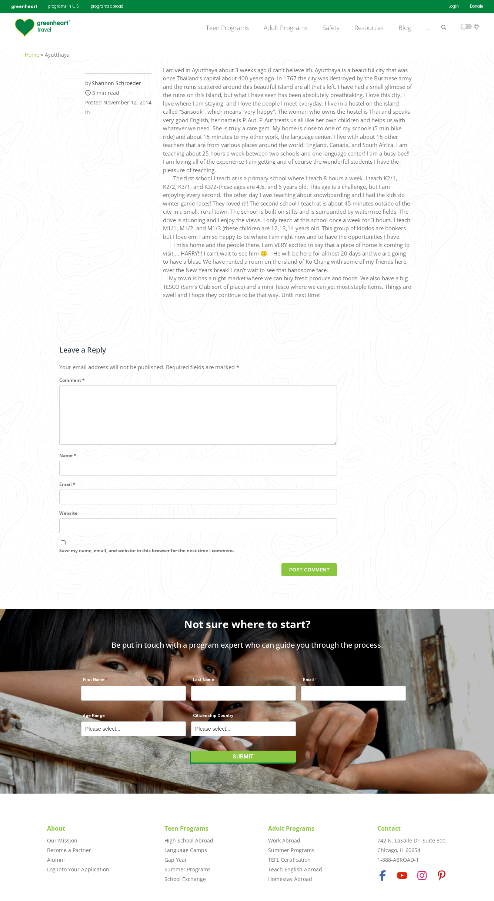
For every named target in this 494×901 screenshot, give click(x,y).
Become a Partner (69, 850)
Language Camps (185, 850)
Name (67, 463)
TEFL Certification (289, 859)
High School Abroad (188, 840)
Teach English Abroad (295, 869)
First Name (93, 683)
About (56, 828)
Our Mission (62, 840)
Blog (404, 27)
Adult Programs (286, 27)
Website (68, 521)
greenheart (24, 6)
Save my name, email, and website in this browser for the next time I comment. (146, 558)
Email (67, 492)
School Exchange (185, 878)
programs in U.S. (64, 6)
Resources (369, 27)
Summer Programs (187, 869)
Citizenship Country (213, 719)
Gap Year (175, 859)
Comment (72, 376)
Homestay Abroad (290, 878)
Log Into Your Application (78, 869)
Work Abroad (284, 840)
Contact (389, 828)
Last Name (203, 683)
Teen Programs (227, 27)
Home (32, 50)
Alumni (56, 859)
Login (453, 6)
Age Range (94, 719)
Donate (476, 6)
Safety (331, 27)
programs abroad (107, 6)
